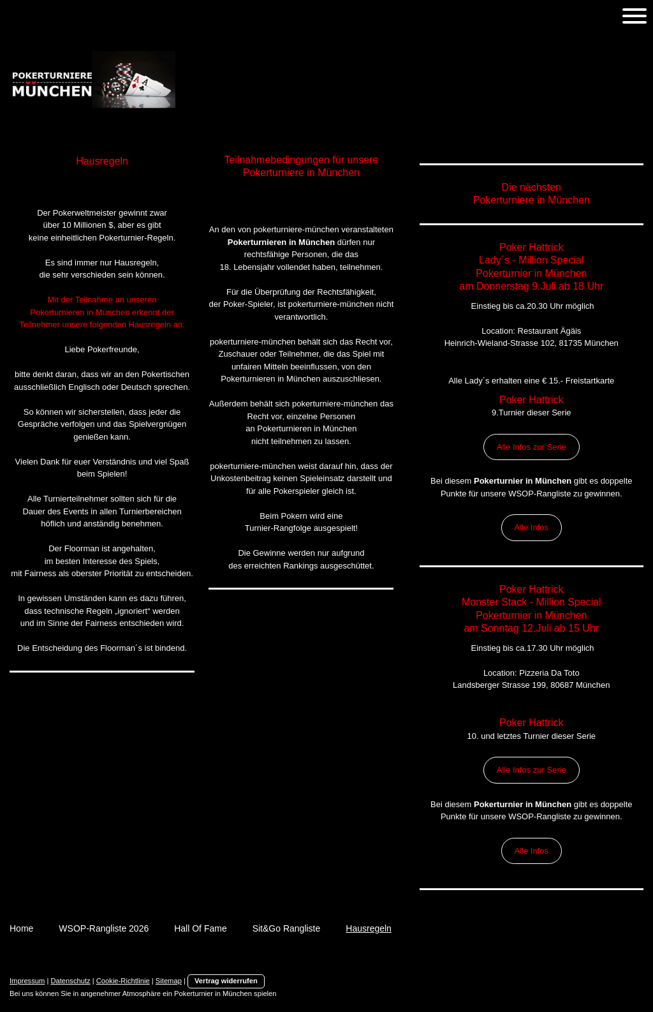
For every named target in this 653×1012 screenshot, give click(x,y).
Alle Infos (531, 527)
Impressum (27, 981)
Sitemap (169, 981)
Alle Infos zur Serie (531, 447)
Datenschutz (70, 981)
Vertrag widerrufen (226, 981)
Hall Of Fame (200, 928)
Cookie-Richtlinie (123, 981)
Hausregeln (369, 928)
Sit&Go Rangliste (287, 928)
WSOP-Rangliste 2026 (104, 928)
